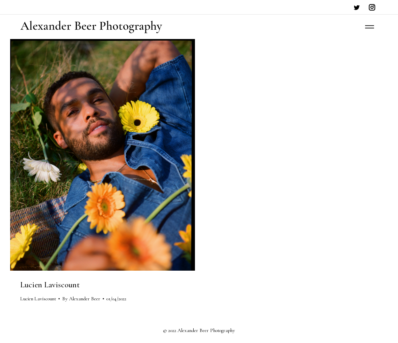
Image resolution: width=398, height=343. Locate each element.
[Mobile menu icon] (369, 26)
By (81, 298)
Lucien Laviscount (50, 285)
